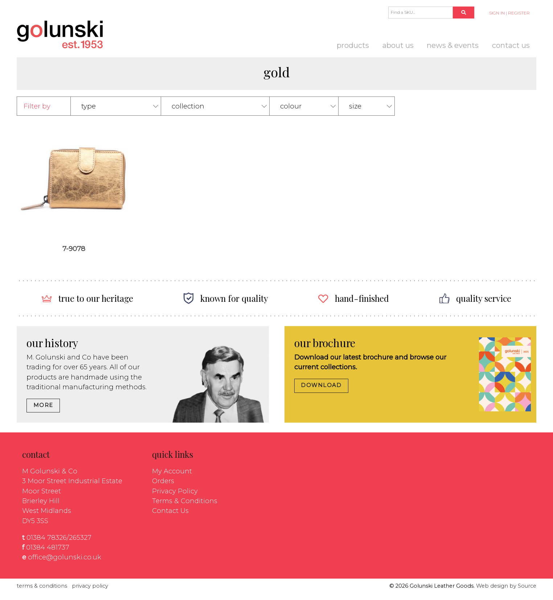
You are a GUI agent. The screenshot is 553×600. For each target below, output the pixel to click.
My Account (172, 471)
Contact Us (511, 45)
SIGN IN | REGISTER (509, 13)
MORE (43, 405)
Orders (163, 481)
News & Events (453, 45)
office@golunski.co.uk (64, 557)
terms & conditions (42, 586)
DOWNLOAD (321, 385)
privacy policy (90, 586)
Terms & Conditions (184, 501)
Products (353, 45)
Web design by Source (506, 586)
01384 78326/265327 (58, 537)
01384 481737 (47, 547)
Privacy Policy (175, 491)
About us (398, 45)
